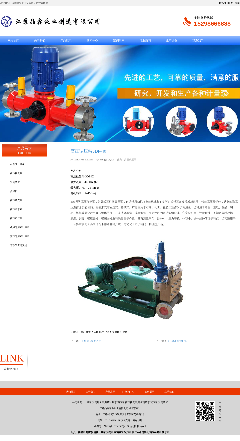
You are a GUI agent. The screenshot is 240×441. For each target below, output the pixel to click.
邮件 (101, 332)
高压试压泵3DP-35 (176, 341)
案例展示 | (154, 391)
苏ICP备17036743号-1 (115, 426)
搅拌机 (13, 191)
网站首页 (13, 40)
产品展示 (66, 40)
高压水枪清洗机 (140, 432)
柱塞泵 (81, 432)
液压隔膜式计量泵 (19, 236)
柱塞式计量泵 (17, 164)
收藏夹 (108, 332)
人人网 (95, 332)
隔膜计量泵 (100, 432)
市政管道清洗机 (18, 245)
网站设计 (137, 420)
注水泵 (165, 432)
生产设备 (171, 40)
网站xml (141, 426)
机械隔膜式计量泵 (19, 227)
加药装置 (15, 182)
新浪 (88, 332)
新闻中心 (92, 40)
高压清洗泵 (16, 200)
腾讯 (83, 332)
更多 (125, 332)
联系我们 (224, 3)
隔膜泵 (89, 432)
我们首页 (71, 391)
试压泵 (127, 432)
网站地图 (132, 426)
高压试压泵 (16, 218)
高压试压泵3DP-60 (91, 341)
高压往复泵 (16, 173)
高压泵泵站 (16, 209)
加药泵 (109, 432)
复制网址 (117, 332)
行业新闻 (145, 40)
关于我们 (235, 3)
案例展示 (118, 40)
